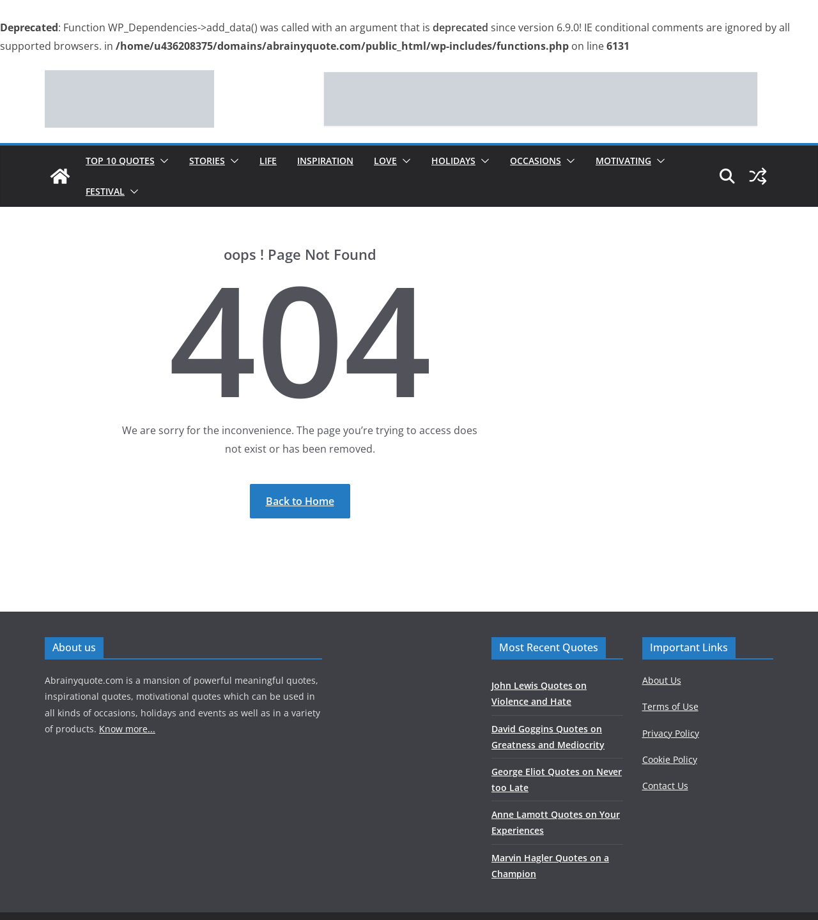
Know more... (127, 729)
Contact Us (665, 786)
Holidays (453, 161)
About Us (661, 680)
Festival (105, 191)
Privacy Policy (670, 733)
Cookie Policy (669, 759)
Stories (207, 161)
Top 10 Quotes (120, 161)
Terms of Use (670, 706)
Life (268, 161)
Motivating (623, 161)
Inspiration (325, 161)
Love (385, 161)
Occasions (535, 161)
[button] (162, 161)
